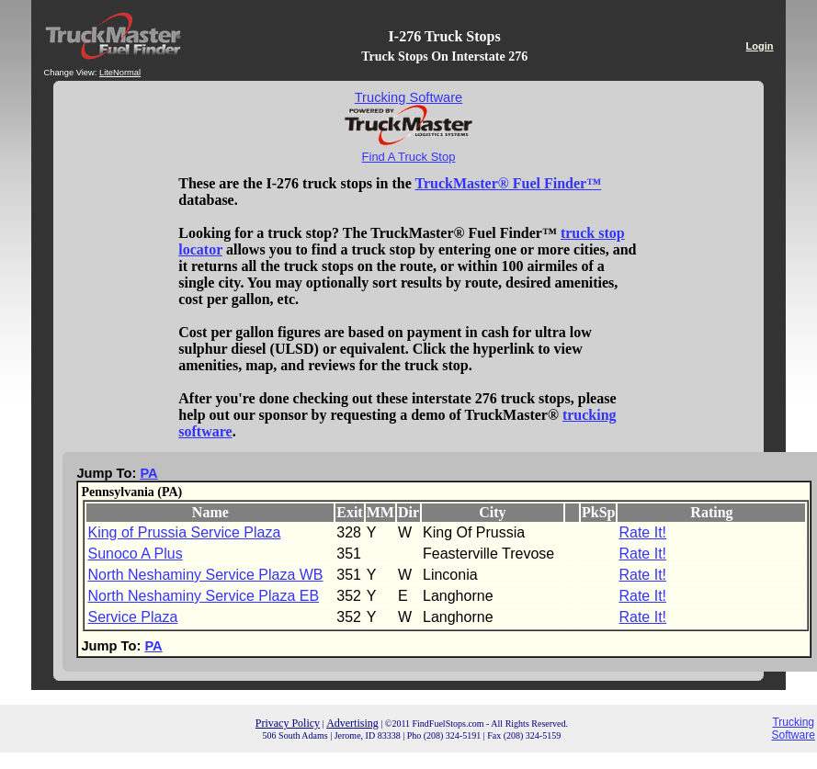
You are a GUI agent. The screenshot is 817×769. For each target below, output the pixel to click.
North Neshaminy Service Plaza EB (203, 596)
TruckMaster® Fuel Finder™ (507, 183)
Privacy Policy (287, 723)
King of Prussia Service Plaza (183, 532)
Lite (106, 72)
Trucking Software (793, 728)
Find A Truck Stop (409, 157)
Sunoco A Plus (134, 553)
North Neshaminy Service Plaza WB (205, 574)
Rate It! (642, 532)
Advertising (352, 723)
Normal (127, 72)
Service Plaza (132, 617)
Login (760, 45)
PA (148, 473)
